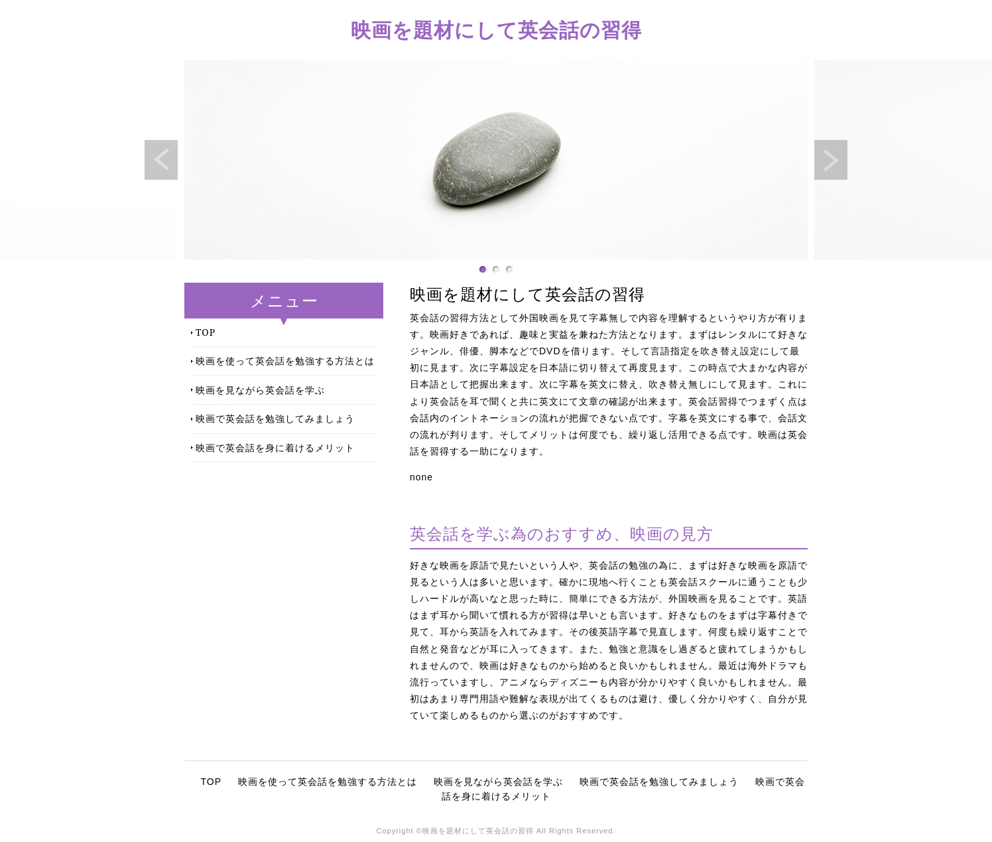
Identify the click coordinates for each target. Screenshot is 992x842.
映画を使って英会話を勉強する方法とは (285, 360)
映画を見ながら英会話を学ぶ (260, 390)
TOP (206, 332)
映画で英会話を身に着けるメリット (275, 447)
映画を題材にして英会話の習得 (496, 29)
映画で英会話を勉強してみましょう (275, 418)
